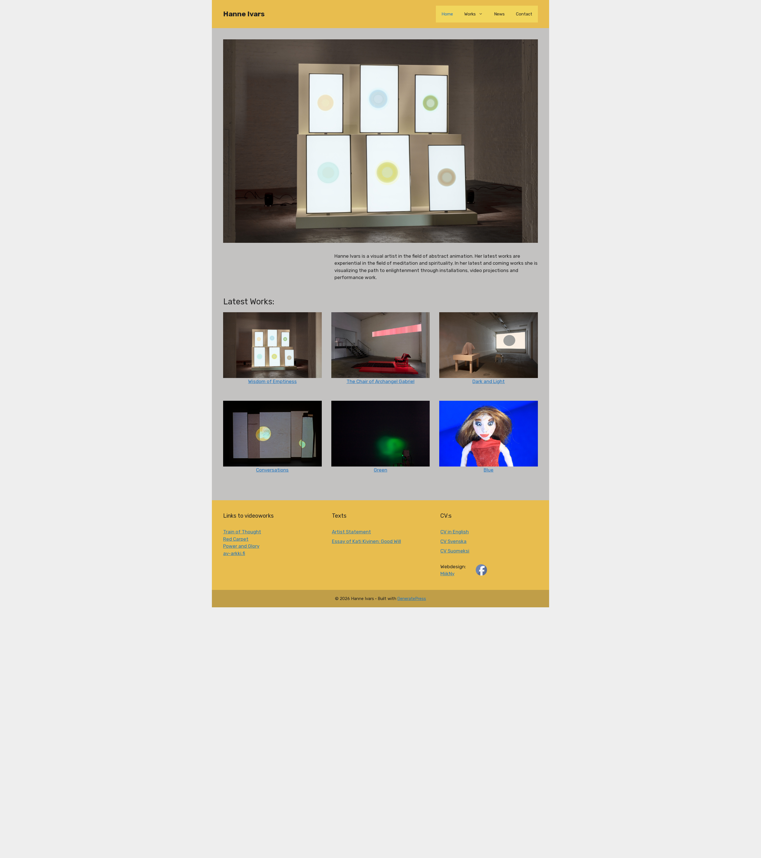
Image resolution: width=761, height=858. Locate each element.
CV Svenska (453, 541)
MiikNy (447, 573)
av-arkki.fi (234, 553)
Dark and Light (488, 381)
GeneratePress (411, 598)
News (499, 14)
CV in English (454, 532)
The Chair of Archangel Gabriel (380, 381)
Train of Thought (242, 532)
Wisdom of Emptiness (272, 381)
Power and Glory (241, 546)
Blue (488, 470)
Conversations (272, 470)
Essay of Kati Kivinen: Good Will (366, 541)
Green (380, 470)
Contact (524, 14)
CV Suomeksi (454, 551)
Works (476, 14)
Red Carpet (235, 539)
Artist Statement (351, 532)
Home (447, 14)
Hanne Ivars (244, 14)
